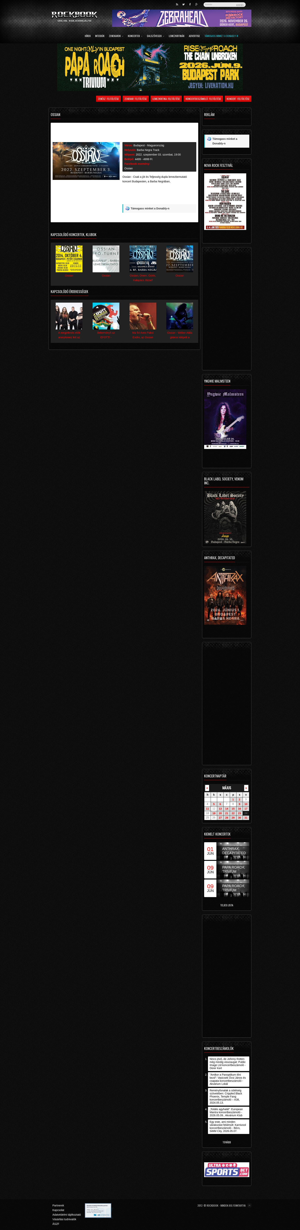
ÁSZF (55, 1223)
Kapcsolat (58, 1210)
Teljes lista (226, 905)
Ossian (128, 168)
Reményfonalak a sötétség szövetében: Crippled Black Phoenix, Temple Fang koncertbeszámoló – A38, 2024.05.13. (226, 1096)
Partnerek (58, 1205)
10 (245, 804)
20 (220, 813)
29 (233, 817)
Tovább (227, 1142)
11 (207, 808)
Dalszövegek (155, 36)
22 (233, 813)
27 (220, 817)
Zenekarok (116, 36)
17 (245, 808)
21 (226, 813)
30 (239, 817)
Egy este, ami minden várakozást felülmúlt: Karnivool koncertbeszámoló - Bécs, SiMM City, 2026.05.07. (228, 1126)
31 (245, 817)
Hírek (88, 36)
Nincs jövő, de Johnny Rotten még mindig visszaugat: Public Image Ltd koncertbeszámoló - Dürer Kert (227, 1063)
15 (233, 808)
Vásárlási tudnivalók (64, 1219)
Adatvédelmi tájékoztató (66, 1214)
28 (226, 817)
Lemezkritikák (176, 36)
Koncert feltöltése (238, 99)
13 (220, 808)
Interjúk (99, 36)
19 (213, 813)
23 (239, 813)
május (226, 787)
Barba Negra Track (148, 149)
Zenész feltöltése (108, 99)
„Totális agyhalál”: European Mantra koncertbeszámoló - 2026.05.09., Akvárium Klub (226, 1112)
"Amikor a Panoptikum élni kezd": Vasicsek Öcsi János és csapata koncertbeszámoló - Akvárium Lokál (228, 1079)
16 (239, 808)
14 (226, 808)
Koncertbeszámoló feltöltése (203, 99)
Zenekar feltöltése (136, 99)
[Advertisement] (159, 195)
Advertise (194, 36)
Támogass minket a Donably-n (221, 36)
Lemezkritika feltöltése (166, 99)
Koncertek (135, 36)
